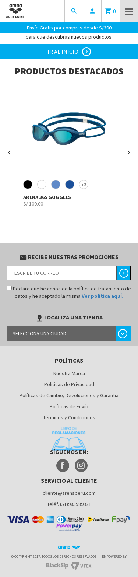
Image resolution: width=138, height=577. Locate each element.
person (92, 11)
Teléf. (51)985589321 (69, 504)
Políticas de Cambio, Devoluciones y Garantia (69, 395)
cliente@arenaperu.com (69, 493)
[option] (69, 149)
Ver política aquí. (102, 296)
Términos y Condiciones (69, 417)
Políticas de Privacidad (69, 384)
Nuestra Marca (69, 373)
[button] (9, 152)
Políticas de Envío (69, 406)
